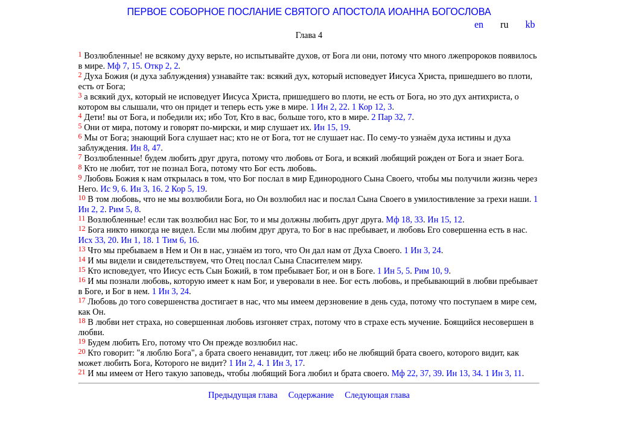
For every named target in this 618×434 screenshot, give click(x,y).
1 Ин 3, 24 (422, 250)
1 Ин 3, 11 (503, 373)
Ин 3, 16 (145, 188)
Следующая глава (377, 395)
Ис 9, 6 (113, 188)
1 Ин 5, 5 (393, 270)
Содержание (311, 395)
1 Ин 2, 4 (245, 363)
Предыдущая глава (243, 395)
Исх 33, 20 (97, 240)
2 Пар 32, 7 (391, 117)
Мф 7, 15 (124, 66)
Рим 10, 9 (431, 270)
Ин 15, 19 (331, 127)
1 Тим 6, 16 (176, 240)
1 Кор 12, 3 (372, 107)
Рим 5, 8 (124, 209)
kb (531, 24)
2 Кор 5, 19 (185, 188)
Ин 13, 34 (463, 373)
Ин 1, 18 (136, 240)
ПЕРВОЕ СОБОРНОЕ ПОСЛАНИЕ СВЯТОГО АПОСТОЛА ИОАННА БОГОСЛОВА (309, 12)
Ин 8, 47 (145, 148)
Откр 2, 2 (161, 66)
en (480, 24)
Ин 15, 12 (444, 219)
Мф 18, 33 (404, 219)
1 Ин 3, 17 (284, 363)
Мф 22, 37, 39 (417, 373)
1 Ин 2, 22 (329, 107)
